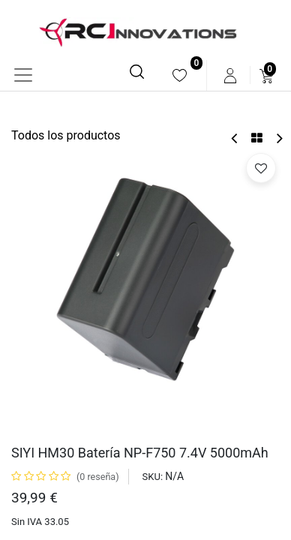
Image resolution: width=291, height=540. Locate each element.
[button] (261, 168)
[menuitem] (179, 75)
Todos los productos (66, 135)
